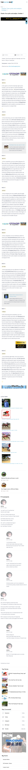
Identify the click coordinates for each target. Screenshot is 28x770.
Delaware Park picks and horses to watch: (10, 478)
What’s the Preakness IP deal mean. (15, 703)
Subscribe (23, 729)
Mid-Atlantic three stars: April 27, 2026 (17, 145)
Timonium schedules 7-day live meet (9, 452)
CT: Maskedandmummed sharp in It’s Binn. (17, 692)
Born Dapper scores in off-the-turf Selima (9, 489)
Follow (23, 713)
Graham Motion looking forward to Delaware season (12, 408)
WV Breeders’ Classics (7, 763)
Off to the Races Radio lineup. (14, 697)
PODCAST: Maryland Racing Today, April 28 (10, 419)
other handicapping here (14, 66)
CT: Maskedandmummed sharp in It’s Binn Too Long (12, 463)
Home (2, 6)
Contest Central (6, 767)
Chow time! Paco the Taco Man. (15, 680)
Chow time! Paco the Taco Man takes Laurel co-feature (13, 441)
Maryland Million (6, 759)
